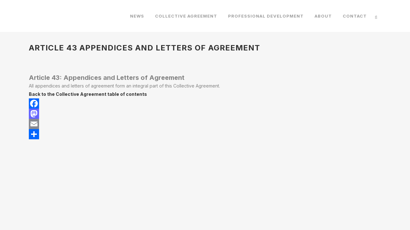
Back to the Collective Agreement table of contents (88, 94)
